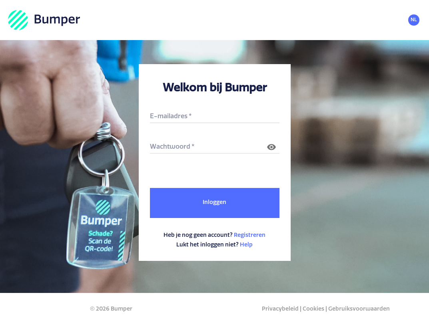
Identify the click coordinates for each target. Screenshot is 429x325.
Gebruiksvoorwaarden (359, 309)
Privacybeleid (280, 309)
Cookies (313, 309)
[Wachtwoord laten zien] (271, 147)
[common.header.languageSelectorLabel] (416, 20)
